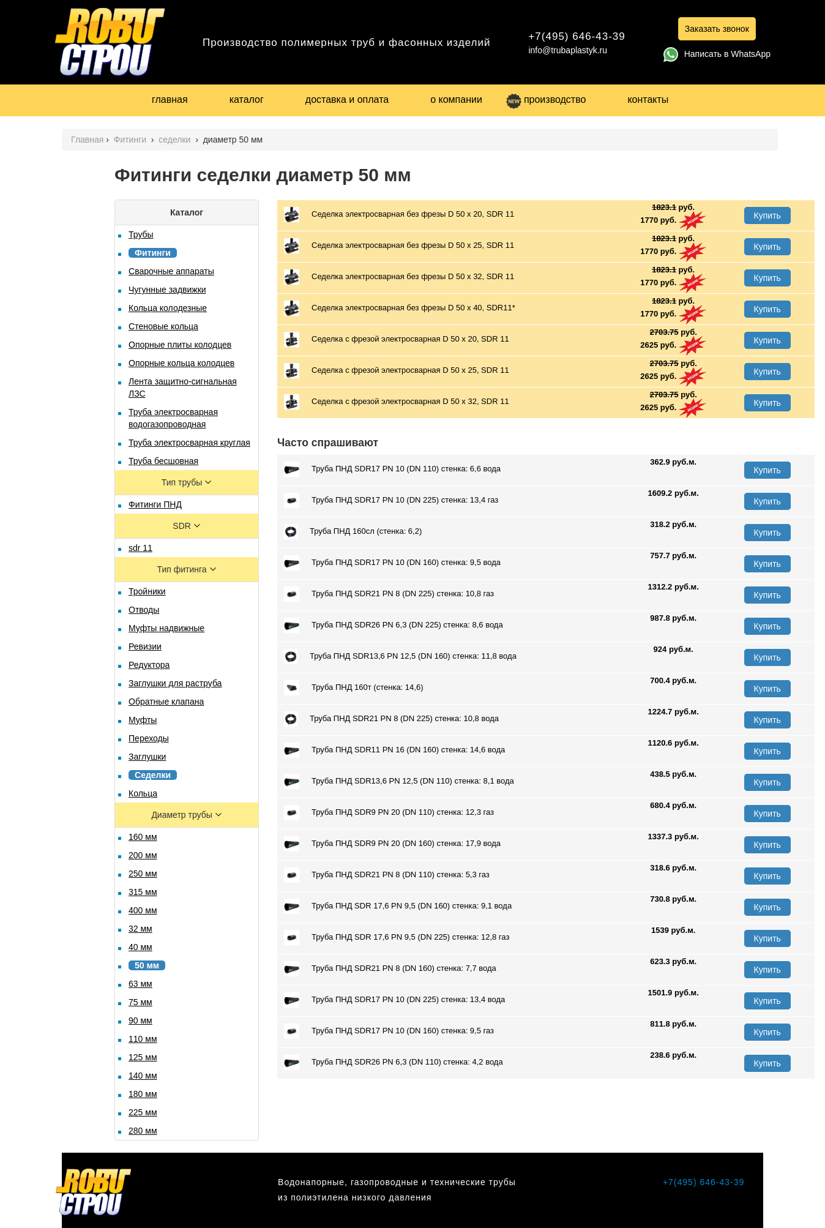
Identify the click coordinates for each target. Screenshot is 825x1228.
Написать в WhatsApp (717, 54)
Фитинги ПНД (155, 504)
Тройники (147, 591)
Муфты (143, 720)
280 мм (143, 1131)
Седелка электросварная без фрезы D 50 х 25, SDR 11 (399, 245)
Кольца (143, 793)
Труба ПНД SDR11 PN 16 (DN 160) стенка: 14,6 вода (394, 750)
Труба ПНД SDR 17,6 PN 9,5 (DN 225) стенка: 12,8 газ (396, 937)
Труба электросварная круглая (189, 442)
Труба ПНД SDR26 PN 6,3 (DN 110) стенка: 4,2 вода (393, 1062)
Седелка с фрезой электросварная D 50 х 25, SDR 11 (396, 370)
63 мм (140, 984)
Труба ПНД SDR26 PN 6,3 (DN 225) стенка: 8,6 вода (393, 625)
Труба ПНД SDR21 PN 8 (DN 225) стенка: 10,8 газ (389, 594)
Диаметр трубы (182, 815)
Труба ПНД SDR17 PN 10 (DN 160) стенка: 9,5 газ (389, 1031)
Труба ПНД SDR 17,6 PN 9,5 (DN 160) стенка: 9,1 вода (398, 906)
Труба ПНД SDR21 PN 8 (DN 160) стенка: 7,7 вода (390, 968)
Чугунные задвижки (167, 289)
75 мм (140, 1002)
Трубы (141, 234)
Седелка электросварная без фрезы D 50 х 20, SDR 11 (399, 214)
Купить (767, 215)
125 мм (143, 1057)
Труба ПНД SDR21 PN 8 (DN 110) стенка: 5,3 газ (387, 875)
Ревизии (145, 646)
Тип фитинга (183, 569)
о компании (456, 99)
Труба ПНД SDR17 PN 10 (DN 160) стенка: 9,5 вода (392, 563)
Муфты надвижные (166, 628)
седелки (176, 139)
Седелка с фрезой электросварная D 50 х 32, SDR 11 (396, 402)
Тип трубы (183, 482)
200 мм (143, 855)
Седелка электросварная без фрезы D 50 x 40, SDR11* (399, 308)
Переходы (149, 738)
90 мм (140, 1020)
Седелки (153, 775)
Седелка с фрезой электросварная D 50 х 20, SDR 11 (396, 339)
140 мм (143, 1075)
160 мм (143, 837)
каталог (247, 99)
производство (546, 99)
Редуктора (149, 665)
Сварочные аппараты (171, 271)
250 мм (143, 873)
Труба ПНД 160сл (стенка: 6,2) (353, 531)
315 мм (143, 892)
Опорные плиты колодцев (180, 345)
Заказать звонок (717, 29)
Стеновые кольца (163, 326)
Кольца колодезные (168, 308)
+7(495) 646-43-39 (576, 36)
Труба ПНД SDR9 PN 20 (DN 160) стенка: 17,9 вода (392, 844)
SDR (183, 526)
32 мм (140, 929)
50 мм (147, 965)
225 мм (143, 1112)
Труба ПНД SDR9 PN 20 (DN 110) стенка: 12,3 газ (389, 812)
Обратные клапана (166, 701)
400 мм (143, 910)
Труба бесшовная (163, 461)
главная (170, 99)
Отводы (144, 610)
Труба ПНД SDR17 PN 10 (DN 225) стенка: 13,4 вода (394, 1000)
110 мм (143, 1039)
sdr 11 (140, 548)
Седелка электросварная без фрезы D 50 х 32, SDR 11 (399, 277)
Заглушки (147, 757)
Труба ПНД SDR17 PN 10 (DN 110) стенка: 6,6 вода (392, 469)
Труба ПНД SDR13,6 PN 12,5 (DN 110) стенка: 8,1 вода (399, 781)
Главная (87, 139)
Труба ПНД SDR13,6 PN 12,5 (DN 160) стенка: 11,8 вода (400, 656)
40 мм (140, 947)
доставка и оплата (347, 99)
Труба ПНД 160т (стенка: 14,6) (353, 687)
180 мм (143, 1094)
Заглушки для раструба (175, 683)
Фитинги (131, 139)
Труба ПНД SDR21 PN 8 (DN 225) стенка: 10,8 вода (391, 719)
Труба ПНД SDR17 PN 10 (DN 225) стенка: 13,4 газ (391, 500)
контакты (647, 99)
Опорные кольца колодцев (181, 363)
